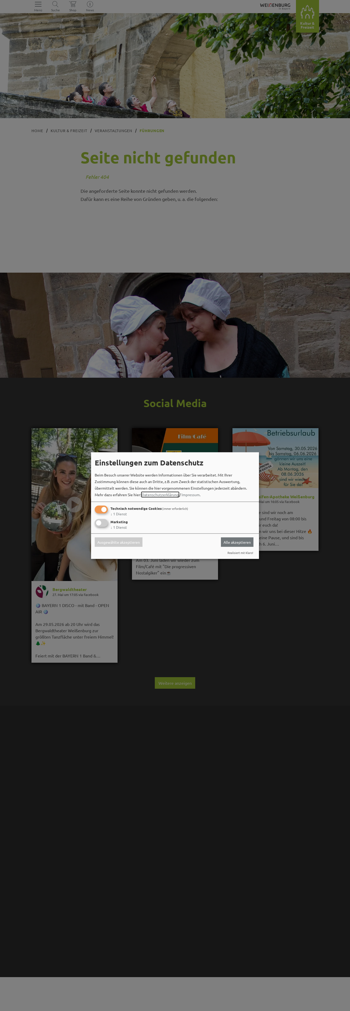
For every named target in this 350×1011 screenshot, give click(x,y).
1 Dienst (118, 513)
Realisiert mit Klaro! (240, 553)
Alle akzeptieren (237, 542)
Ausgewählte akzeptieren (118, 542)
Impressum (191, 494)
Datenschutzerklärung (160, 494)
